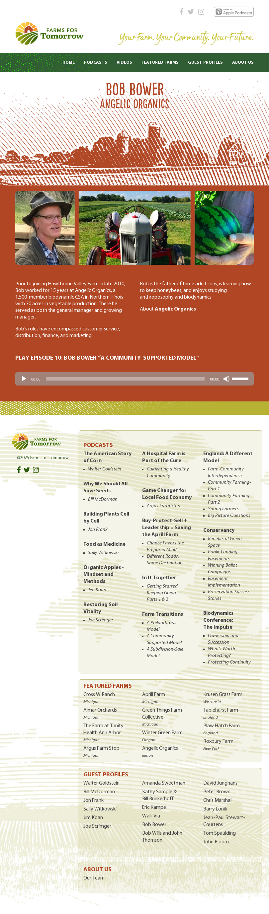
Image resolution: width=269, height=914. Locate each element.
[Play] (24, 379)
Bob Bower (154, 824)
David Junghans (220, 783)
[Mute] (226, 379)
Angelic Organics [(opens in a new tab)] (175, 309)
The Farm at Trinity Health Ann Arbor (103, 732)
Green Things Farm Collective (162, 717)
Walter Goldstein (101, 783)
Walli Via (151, 816)
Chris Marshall (217, 800)
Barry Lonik (215, 809)
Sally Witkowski (100, 809)
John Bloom (216, 842)
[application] (134, 379)
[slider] (125, 379)
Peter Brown (216, 792)
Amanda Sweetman (163, 783)
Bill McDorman (99, 792)
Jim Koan (93, 817)
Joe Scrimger (97, 826)
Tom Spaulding (219, 833)
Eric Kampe (154, 807)
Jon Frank (93, 800)
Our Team (94, 878)
